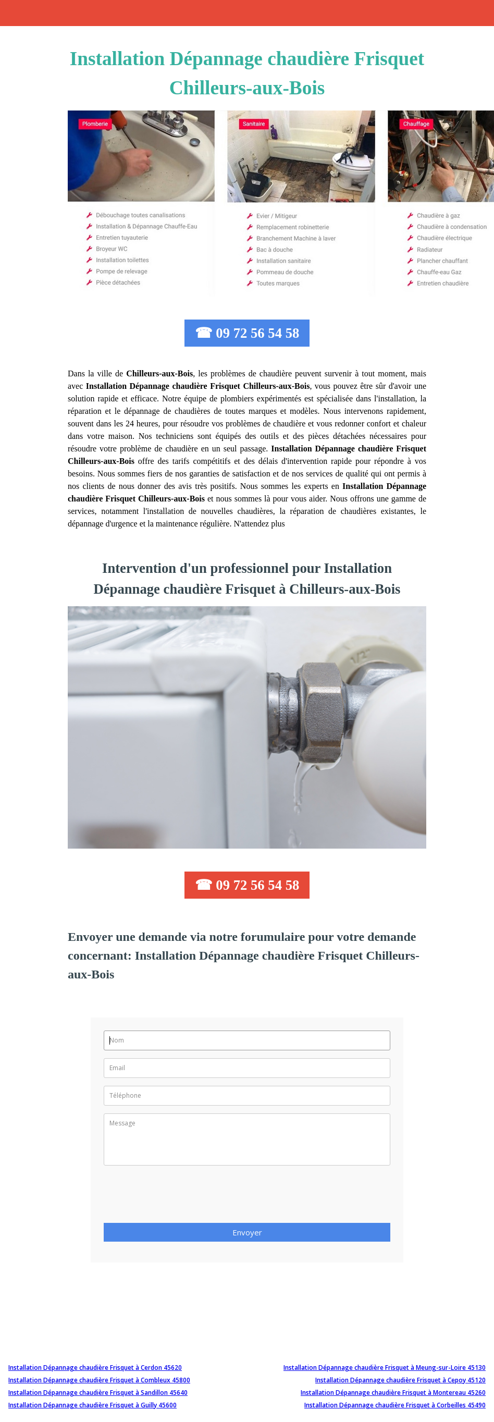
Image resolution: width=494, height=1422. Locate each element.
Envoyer (247, 1232)
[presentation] (183, 1197)
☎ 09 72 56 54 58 (247, 333)
